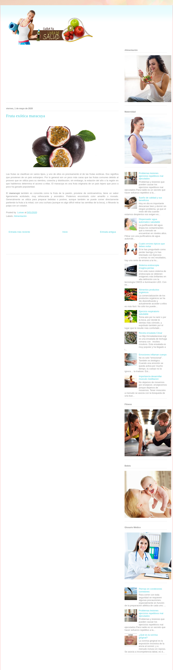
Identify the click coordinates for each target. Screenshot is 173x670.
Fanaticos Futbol (88, 247)
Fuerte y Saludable (29, 247)
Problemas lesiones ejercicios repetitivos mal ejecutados (151, 176)
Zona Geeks (77, 244)
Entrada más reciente (19, 232)
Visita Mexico (44, 250)
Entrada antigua (108, 232)
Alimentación (20, 216)
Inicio (65, 232)
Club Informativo (52, 244)
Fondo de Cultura (65, 244)
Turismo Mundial (21, 250)
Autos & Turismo (75, 247)
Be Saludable (25, 244)
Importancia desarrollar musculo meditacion (150, 377)
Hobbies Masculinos (90, 244)
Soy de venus (16, 247)
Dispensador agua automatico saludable (149, 220)
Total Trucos (41, 247)
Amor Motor (76, 250)
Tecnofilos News (105, 244)
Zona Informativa (12, 244)
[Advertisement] (56, 74)
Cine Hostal (50, 247)
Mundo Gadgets (62, 247)
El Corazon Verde (56, 250)
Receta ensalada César (150, 333)
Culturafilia (68, 250)
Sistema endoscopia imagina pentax (149, 266)
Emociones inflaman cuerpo (152, 354)
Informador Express (37, 244)
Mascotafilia (99, 247)
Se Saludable (33, 250)
